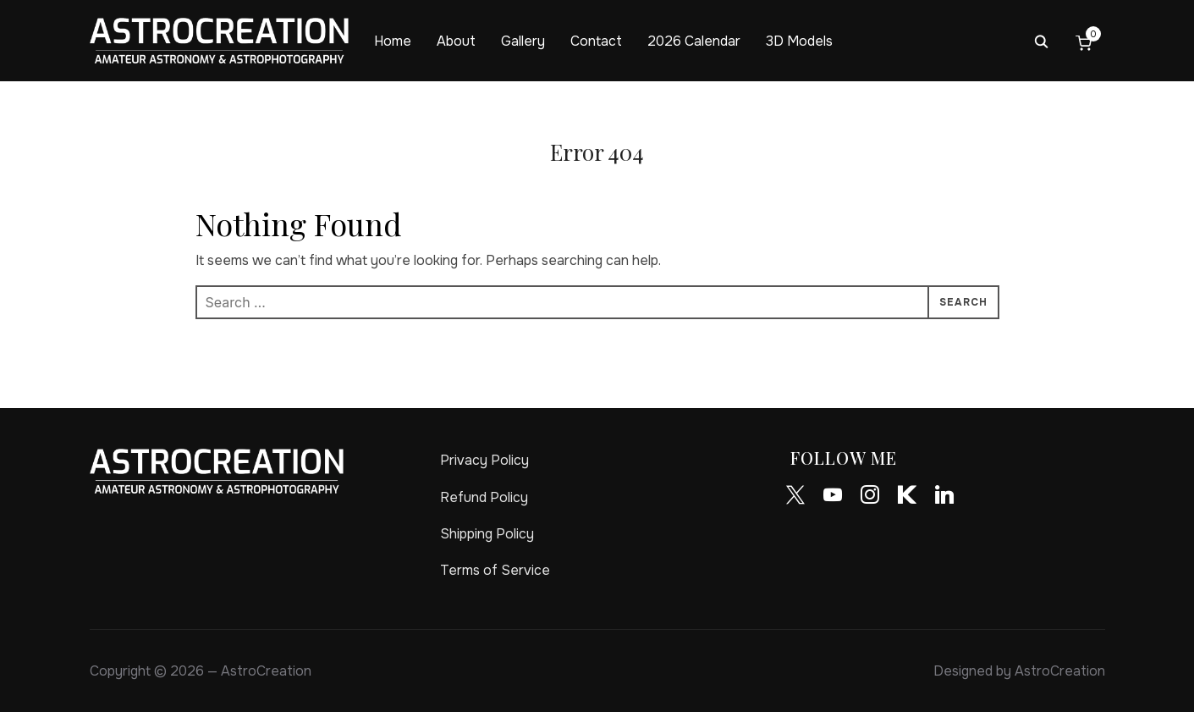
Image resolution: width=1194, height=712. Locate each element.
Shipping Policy (487, 534)
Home (392, 41)
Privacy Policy (484, 460)
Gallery (523, 41)
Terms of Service (495, 570)
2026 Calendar (693, 41)
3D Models (799, 41)
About (456, 41)
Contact (596, 41)
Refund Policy (484, 497)
